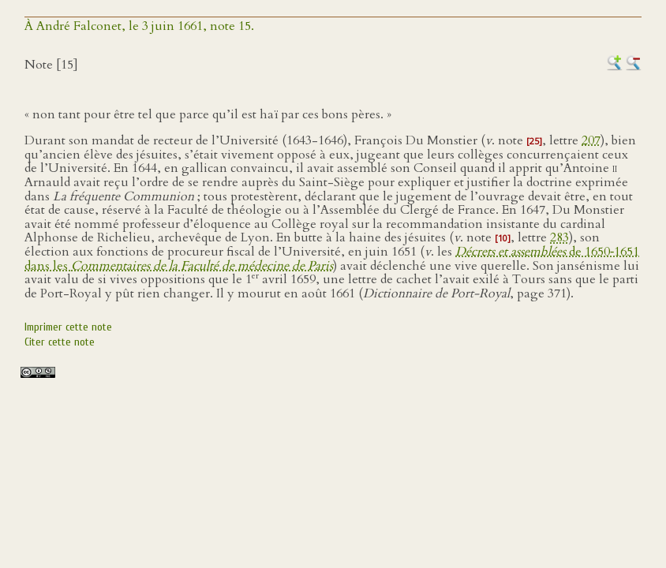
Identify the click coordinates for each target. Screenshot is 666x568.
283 (559, 237)
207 (591, 140)
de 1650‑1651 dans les (331, 259)
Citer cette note (59, 342)
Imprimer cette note (68, 327)
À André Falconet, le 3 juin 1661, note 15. (139, 26)
